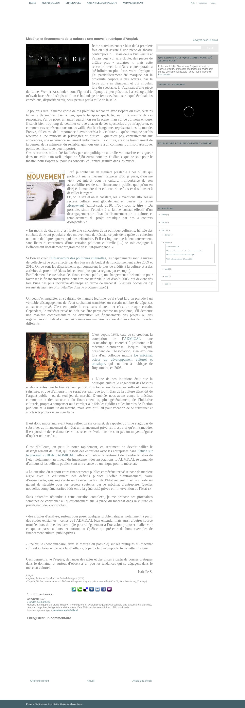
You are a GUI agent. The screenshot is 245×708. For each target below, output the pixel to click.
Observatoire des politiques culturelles (78, 258)
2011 (164, 230)
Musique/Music (51, 3)
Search (210, 48)
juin (167, 284)
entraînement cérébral (65, 610)
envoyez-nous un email (205, 40)
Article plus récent (39, 680)
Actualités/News (133, 3)
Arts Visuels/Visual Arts (102, 3)
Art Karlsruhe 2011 (173, 247)
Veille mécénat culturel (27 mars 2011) (179, 259)
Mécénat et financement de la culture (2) (180, 255)
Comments (203, 3)
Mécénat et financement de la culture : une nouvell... (184, 251)
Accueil (91, 680)
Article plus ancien (142, 680)
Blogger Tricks (76, 704)
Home (32, 3)
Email (213, 3)
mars (167, 242)
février (168, 235)
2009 (164, 214)
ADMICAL (132, 339)
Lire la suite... (165, 74)
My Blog (127, 23)
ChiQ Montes (41, 704)
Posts (193, 3)
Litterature (73, 3)
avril (167, 269)
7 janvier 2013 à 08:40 (38, 602)
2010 (164, 222)
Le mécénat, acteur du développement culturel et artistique (122, 359)
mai (167, 276)
